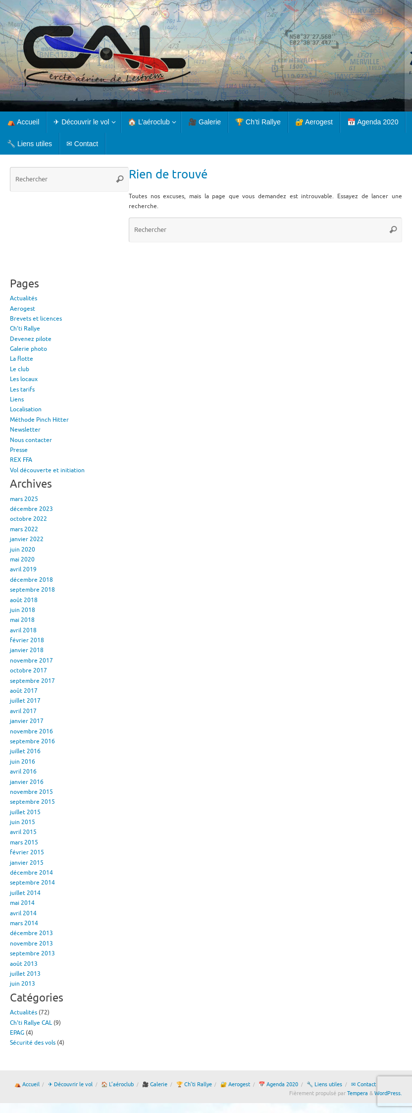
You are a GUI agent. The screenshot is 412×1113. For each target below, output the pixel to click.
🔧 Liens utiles (324, 1084)
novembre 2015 (31, 792)
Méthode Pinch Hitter (39, 420)
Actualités (23, 298)
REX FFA (21, 460)
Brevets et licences (36, 319)
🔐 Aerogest (235, 1084)
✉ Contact (363, 1084)
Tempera (357, 1093)
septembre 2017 (32, 681)
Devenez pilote (31, 339)
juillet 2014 (25, 893)
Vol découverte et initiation (47, 470)
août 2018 (24, 600)
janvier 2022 (27, 539)
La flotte (21, 359)
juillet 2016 (25, 751)
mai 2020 (22, 559)
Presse (19, 450)
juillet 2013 (25, 974)
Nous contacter (31, 440)
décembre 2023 (31, 509)
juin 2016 (22, 762)
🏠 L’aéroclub (117, 1084)
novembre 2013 (31, 943)
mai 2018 (22, 620)
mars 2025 (24, 499)
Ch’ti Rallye (25, 329)
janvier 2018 (27, 650)
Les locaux (24, 379)
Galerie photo (28, 349)
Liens (17, 399)
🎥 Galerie (154, 1084)
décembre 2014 (31, 873)
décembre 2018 (31, 580)
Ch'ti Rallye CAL (31, 1023)
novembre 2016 (31, 731)
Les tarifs (22, 389)
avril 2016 (23, 772)
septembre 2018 (32, 590)
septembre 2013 (32, 953)
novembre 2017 (31, 661)
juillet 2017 (25, 701)
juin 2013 (22, 984)
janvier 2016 (27, 782)
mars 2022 (24, 529)
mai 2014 (22, 903)
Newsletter (25, 430)
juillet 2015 (25, 812)
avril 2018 (23, 630)
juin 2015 (22, 822)
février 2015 (27, 852)
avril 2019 (23, 569)
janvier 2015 (27, 863)
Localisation (26, 409)
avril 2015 (23, 832)
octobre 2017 (28, 670)
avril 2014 (23, 913)
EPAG (17, 1033)
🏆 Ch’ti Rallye (194, 1084)
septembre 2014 (32, 883)
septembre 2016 (32, 741)
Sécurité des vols (32, 1043)
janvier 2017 (27, 721)
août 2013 (24, 964)
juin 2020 (22, 550)
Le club (19, 369)
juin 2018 (22, 610)
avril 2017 (23, 711)
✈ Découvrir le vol (70, 1084)
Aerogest (22, 309)
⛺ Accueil (27, 1084)
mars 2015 (24, 842)
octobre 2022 (28, 519)
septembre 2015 (32, 802)
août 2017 (24, 691)
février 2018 (27, 640)
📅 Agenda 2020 (278, 1084)
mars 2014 (24, 923)
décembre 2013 (31, 933)
